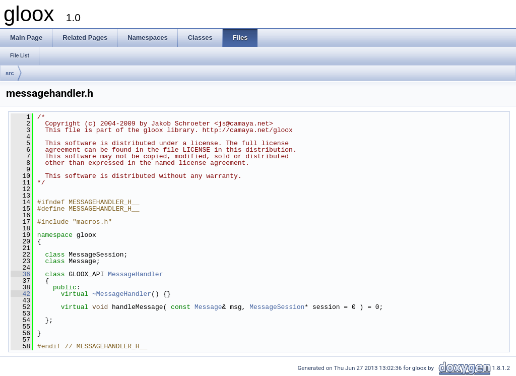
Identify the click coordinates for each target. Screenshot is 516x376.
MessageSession (276, 306)
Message (208, 306)
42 (20, 293)
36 (20, 274)
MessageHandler (135, 274)
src (10, 73)
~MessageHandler (121, 293)
